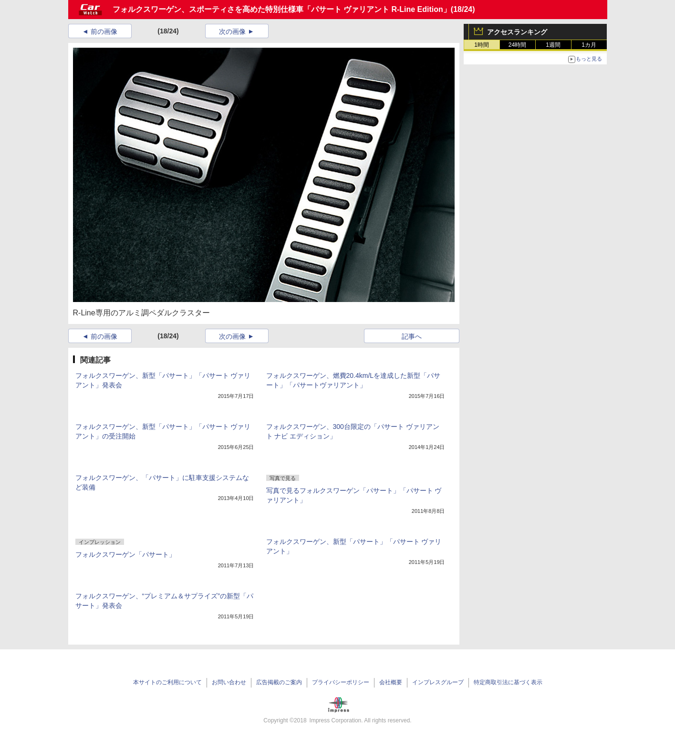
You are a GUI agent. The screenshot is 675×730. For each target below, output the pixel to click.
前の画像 (104, 31)
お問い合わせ (229, 682)
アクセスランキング (517, 32)
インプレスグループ (438, 682)
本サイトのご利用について (167, 682)
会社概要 (390, 682)
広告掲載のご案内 (279, 682)
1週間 (553, 45)
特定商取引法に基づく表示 (508, 682)
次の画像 (232, 31)
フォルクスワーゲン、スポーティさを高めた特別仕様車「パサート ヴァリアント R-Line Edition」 (282, 9)
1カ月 (589, 45)
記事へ (412, 336)
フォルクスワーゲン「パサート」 (125, 554)
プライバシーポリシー (340, 682)
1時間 (481, 45)
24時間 (517, 45)
